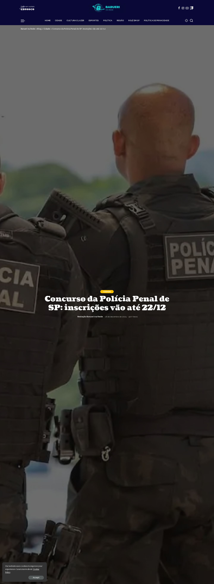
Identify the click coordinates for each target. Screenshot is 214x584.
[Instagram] (183, 8)
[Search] (191, 20)
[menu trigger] (24, 20)
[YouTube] (187, 8)
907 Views (133, 317)
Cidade (107, 292)
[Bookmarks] (191, 8)
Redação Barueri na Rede (90, 317)
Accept (36, 578)
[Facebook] (179, 8)
